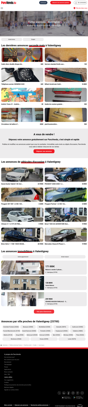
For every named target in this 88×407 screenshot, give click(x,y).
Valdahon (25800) (78, 331)
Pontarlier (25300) (45, 331)
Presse (6, 367)
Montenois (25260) (16, 339)
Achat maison (65, 256)
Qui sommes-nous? (9, 357)
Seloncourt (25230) (32, 335)
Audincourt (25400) (77, 327)
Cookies (6, 382)
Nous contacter (8, 372)
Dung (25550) (19, 335)
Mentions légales (9, 387)
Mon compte (8, 405)
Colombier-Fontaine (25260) (11, 327)
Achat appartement (23, 256)
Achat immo (11, 39)
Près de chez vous (80, 8)
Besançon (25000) (28, 327)
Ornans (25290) (44, 339)
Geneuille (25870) (61, 327)
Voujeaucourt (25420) (62, 331)
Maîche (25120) (8, 335)
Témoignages (8, 364)
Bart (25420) (56, 335)
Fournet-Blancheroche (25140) (11, 331)
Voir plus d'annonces (44, 311)
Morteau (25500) (68, 335)
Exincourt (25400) (44, 335)
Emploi (33, 39)
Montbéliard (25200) (44, 327)
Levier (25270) (72, 339)
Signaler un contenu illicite (11, 390)
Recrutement (7, 362)
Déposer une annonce (44, 151)
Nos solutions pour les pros (11, 359)
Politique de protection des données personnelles (17, 385)
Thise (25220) (80, 335)
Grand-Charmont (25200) (29, 331)
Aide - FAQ (7, 374)
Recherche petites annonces (39, 405)
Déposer (60, 3)
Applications (7, 369)
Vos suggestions (8, 380)
